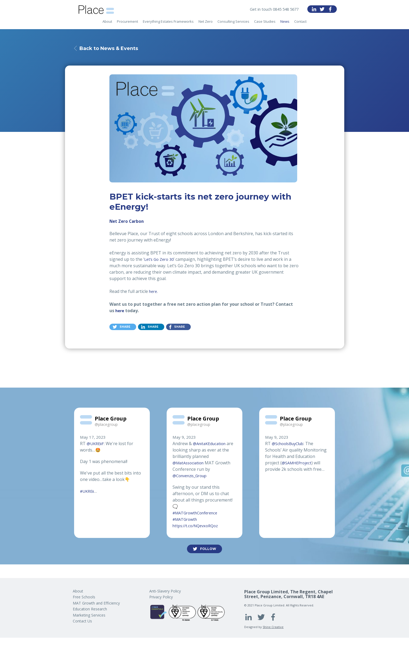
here (120, 311)
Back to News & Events (113, 48)
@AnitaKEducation (211, 444)
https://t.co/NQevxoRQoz (198, 526)
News (284, 24)
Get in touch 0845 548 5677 (271, 9)
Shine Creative (273, 627)
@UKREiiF (96, 444)
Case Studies (265, 24)
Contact (300, 24)
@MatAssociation (190, 463)
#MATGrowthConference (198, 514)
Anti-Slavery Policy (165, 591)
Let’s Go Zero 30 (160, 260)
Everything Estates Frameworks (168, 24)
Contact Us (82, 621)
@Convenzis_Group (192, 476)
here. (154, 292)
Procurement (127, 24)
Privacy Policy (161, 596)
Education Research (90, 608)
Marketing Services (89, 615)
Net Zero (205, 24)
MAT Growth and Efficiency (96, 603)
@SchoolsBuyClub (290, 444)
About (107, 24)
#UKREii (88, 492)
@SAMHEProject (298, 463)
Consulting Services (233, 24)
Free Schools (84, 596)
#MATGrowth (186, 520)
